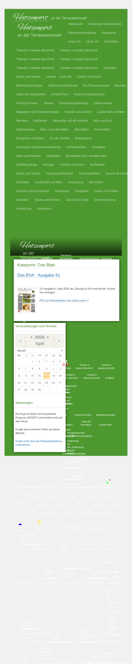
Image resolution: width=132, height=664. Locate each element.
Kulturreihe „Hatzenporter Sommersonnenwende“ (39, 290)
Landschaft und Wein (111, 112)
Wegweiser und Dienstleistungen (37, 112)
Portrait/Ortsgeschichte (89, 94)
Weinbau (22, 121)
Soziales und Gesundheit (32, 191)
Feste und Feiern (27, 103)
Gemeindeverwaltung (82, 33)
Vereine (49, 103)
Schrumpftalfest (89, 173)
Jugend (111, 617)
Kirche (111, 607)
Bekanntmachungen (29, 85)
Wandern (120, 85)
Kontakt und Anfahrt (78, 112)
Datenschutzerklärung (62, 85)
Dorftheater (97, 165)
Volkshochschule (116, 627)
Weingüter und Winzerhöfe (70, 121)
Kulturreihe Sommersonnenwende (38, 147)
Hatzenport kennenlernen (105, 24)
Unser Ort (74, 41)
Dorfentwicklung (105, 200)
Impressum (75, 24)
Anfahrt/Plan (59, 94)
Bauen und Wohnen (47, 200)
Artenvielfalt (102, 129)
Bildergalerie (83, 138)
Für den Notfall (59, 138)
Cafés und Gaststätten (31, 94)
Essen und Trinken (28, 77)
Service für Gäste (116, 173)
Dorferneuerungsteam (82, 436)
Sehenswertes (103, 103)
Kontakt (51, 77)
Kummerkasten (76, 147)
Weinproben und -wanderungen (86, 156)
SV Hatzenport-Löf (77, 476)
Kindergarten (37, 629)
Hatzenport (31, 17)
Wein (28, 156)
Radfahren (40, 121)
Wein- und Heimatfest (54, 129)
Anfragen (49, 165)
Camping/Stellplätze (59, 173)
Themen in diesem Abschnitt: (35, 50)
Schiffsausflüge (26, 165)
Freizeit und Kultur (89, 77)
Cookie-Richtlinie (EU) (56, 638)
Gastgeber (98, 147)
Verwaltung (75, 182)
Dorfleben (110, 68)
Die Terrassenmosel (96, 85)
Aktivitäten (111, 41)
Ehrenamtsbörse (116, 602)
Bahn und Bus (102, 121)
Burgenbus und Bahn (30, 138)
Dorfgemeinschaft (78, 487)
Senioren (112, 622)
